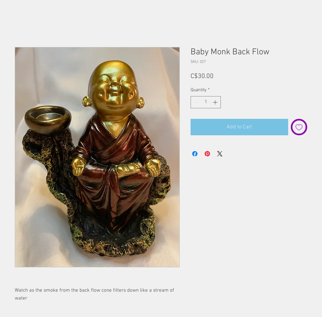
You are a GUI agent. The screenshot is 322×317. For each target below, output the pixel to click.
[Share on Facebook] (195, 154)
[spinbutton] (206, 102)
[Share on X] (220, 154)
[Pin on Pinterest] (207, 154)
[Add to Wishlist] (299, 127)
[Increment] (216, 102)
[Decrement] (196, 102)
